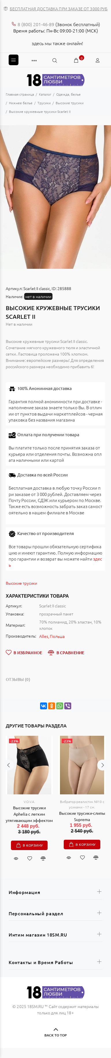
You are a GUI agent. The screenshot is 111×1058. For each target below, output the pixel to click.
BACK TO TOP (55, 1035)
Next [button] (105, 197)
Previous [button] (5, 197)
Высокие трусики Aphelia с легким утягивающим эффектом (29, 814)
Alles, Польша (52, 636)
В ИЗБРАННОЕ (24, 652)
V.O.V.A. (29, 801)
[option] (55, 197)
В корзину (33, 845)
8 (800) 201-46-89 (36, 24)
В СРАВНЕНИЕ (66, 652)
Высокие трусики (21, 583)
